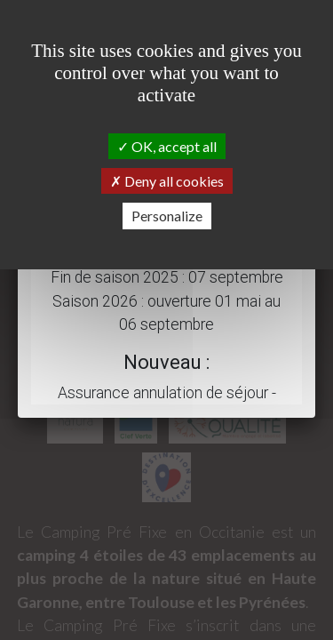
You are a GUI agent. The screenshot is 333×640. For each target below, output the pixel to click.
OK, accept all (167, 146)
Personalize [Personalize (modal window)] (166, 215)
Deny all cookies (167, 180)
